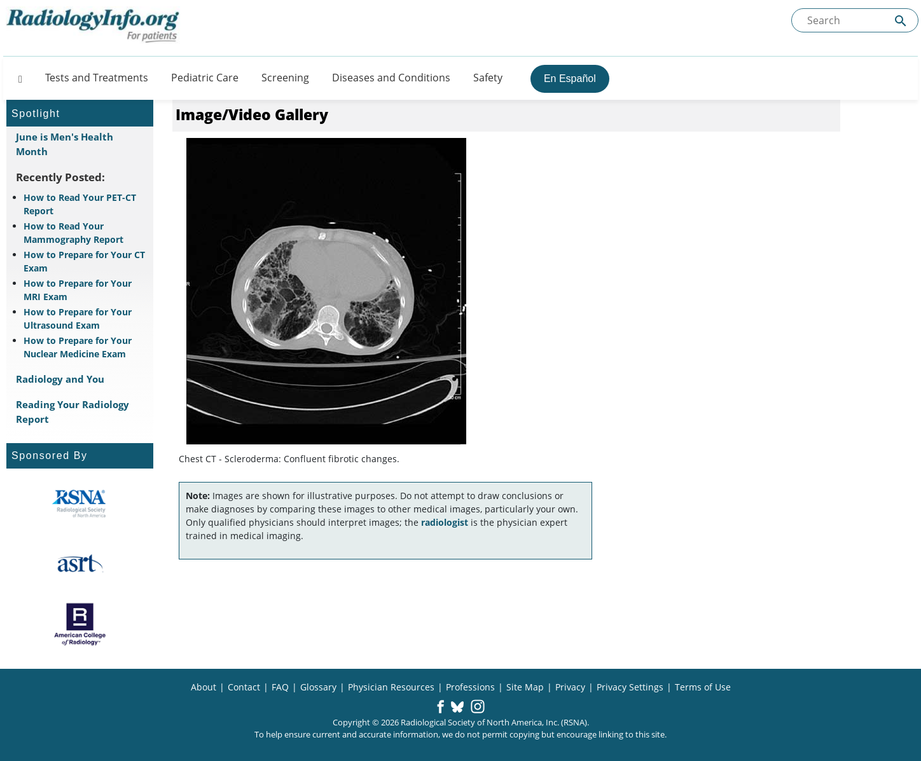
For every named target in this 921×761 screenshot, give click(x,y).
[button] (440, 707)
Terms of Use (703, 687)
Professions (470, 687)
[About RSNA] (80, 503)
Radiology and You (60, 379)
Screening (285, 78)
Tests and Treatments (96, 78)
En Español (570, 78)
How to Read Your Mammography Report (73, 232)
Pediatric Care (205, 78)
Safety (487, 78)
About (203, 687)
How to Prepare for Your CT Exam (84, 261)
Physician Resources (391, 687)
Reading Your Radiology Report (72, 411)
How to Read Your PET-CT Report (80, 204)
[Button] (16, 78)
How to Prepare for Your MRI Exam (78, 290)
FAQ (280, 687)
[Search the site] (854, 20)
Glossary (318, 687)
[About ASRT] (80, 564)
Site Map (525, 687)
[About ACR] (80, 624)
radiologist (444, 522)
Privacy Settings (630, 687)
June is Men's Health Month (64, 144)
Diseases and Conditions (391, 78)
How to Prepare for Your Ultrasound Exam (78, 318)
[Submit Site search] (900, 20)
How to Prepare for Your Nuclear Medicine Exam (78, 347)
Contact (244, 687)
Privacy (570, 687)
